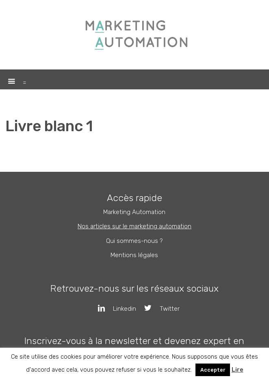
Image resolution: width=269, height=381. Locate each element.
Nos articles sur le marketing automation (134, 226)
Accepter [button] (212, 370)
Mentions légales (134, 255)
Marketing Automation (134, 212)
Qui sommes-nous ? (134, 241)
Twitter (158, 308)
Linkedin (112, 308)
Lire (237, 369)
